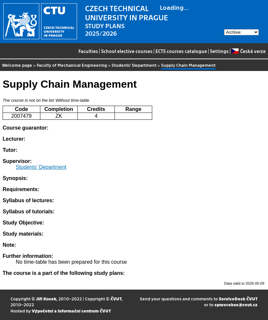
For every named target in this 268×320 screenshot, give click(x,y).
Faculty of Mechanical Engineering (72, 64)
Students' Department (134, 64)
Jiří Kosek (46, 298)
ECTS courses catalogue (181, 51)
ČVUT (116, 298)
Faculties (88, 51)
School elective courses (127, 51)
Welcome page (17, 64)
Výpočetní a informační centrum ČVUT (71, 310)
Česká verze (248, 51)
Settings (219, 51)
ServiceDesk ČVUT (238, 298)
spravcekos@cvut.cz (236, 304)
